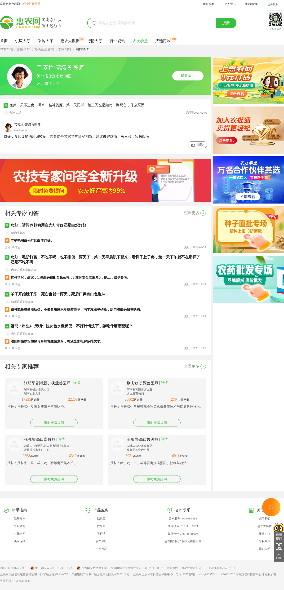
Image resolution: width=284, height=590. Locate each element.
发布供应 (101, 541)
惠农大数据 (70, 41)
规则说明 (264, 548)
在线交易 (19, 533)
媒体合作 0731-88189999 (183, 533)
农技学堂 (140, 41)
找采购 (101, 526)
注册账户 (19, 518)
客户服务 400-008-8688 (183, 518)
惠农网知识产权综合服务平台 (182, 541)
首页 (4, 41)
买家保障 (19, 541)
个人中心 (230, 4)
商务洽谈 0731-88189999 (183, 526)
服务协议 (264, 533)
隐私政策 (264, 541)
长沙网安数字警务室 (91, 568)
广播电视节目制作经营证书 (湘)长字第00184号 (100, 574)
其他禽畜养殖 (44, 49)
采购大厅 (45, 41)
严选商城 (162, 41)
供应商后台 (251, 4)
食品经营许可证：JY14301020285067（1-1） (209, 568)
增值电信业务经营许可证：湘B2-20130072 (137, 568)
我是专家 (208, 4)
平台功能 (19, 526)
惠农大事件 (264, 526)
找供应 (101, 518)
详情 (76, 383)
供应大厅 (22, 41)
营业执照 (172, 568)
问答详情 (82, 49)
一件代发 (101, 548)
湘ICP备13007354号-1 (13, 568)
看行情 (101, 533)
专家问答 (65, 49)
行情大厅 (94, 41)
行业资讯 (117, 41)
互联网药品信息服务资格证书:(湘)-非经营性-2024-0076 (34, 574)
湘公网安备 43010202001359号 (51, 568)
